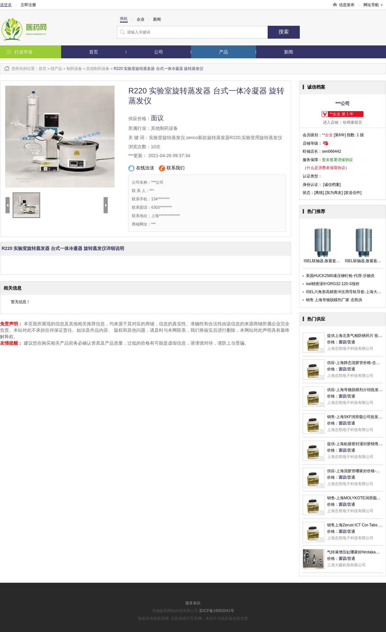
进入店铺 (330, 122)
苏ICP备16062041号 (216, 610)
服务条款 (193, 603)
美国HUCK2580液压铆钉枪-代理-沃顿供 (340, 275)
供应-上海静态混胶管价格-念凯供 (355, 362)
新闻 (288, 51)
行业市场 (23, 51)
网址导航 (373, 5)
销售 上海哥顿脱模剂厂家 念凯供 (334, 300)
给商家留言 (352, 122)
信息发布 (346, 5)
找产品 (56, 68)
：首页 (40, 68)
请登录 (6, 5)
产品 (223, 51)
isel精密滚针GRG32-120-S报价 (333, 284)
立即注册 (28, 5)
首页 (93, 51)
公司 (158, 51)
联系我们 (172, 168)
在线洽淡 (141, 168)
